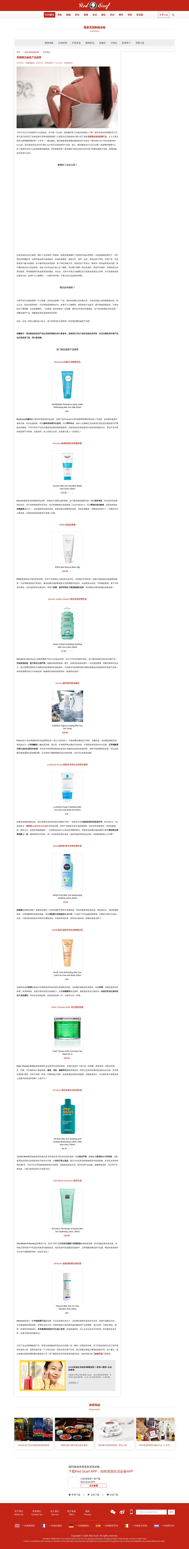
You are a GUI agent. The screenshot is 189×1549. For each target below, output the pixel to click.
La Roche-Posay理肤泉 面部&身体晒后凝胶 (67, 764)
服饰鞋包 (90, 43)
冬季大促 (163, 15)
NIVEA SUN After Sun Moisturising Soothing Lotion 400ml (67, 896)
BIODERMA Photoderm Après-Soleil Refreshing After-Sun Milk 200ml (67, 405)
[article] (33, 1434)
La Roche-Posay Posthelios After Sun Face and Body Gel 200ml (67, 808)
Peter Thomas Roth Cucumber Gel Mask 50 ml (67, 1052)
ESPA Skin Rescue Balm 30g (67, 567)
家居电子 (126, 43)
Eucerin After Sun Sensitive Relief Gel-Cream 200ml (67, 487)
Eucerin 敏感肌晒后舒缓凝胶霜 (67, 443)
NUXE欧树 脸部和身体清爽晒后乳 (67, 930)
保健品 (102, 43)
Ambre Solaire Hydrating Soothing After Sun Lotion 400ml (67, 645)
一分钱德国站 (79, 1525)
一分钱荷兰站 (164, 1525)
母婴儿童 (140, 43)
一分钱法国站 (52, 1525)
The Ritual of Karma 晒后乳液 (67, 1180)
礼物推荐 (62, 43)
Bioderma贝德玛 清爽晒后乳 (67, 362)
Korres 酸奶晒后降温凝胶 (67, 683)
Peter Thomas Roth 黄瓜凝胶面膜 (67, 1007)
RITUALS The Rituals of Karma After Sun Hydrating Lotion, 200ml (67, 1230)
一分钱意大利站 (136, 1525)
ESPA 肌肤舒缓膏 (67, 525)
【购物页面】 (98, 1354)
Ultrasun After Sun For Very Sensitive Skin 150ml (67, 1307)
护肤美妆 (76, 43)
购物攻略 (49, 43)
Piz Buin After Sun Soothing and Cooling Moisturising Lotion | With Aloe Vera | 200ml (67, 1142)
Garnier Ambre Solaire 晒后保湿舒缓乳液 (67, 599)
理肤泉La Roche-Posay (36, 826)
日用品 (113, 43)
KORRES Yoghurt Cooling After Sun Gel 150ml (67, 727)
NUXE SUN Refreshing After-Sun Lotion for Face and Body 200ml (67, 973)
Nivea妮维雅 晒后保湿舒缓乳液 (67, 846)
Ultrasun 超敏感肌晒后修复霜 (67, 1263)
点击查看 (93, 1486)
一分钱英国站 (25, 1525)
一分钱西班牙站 (107, 1525)
